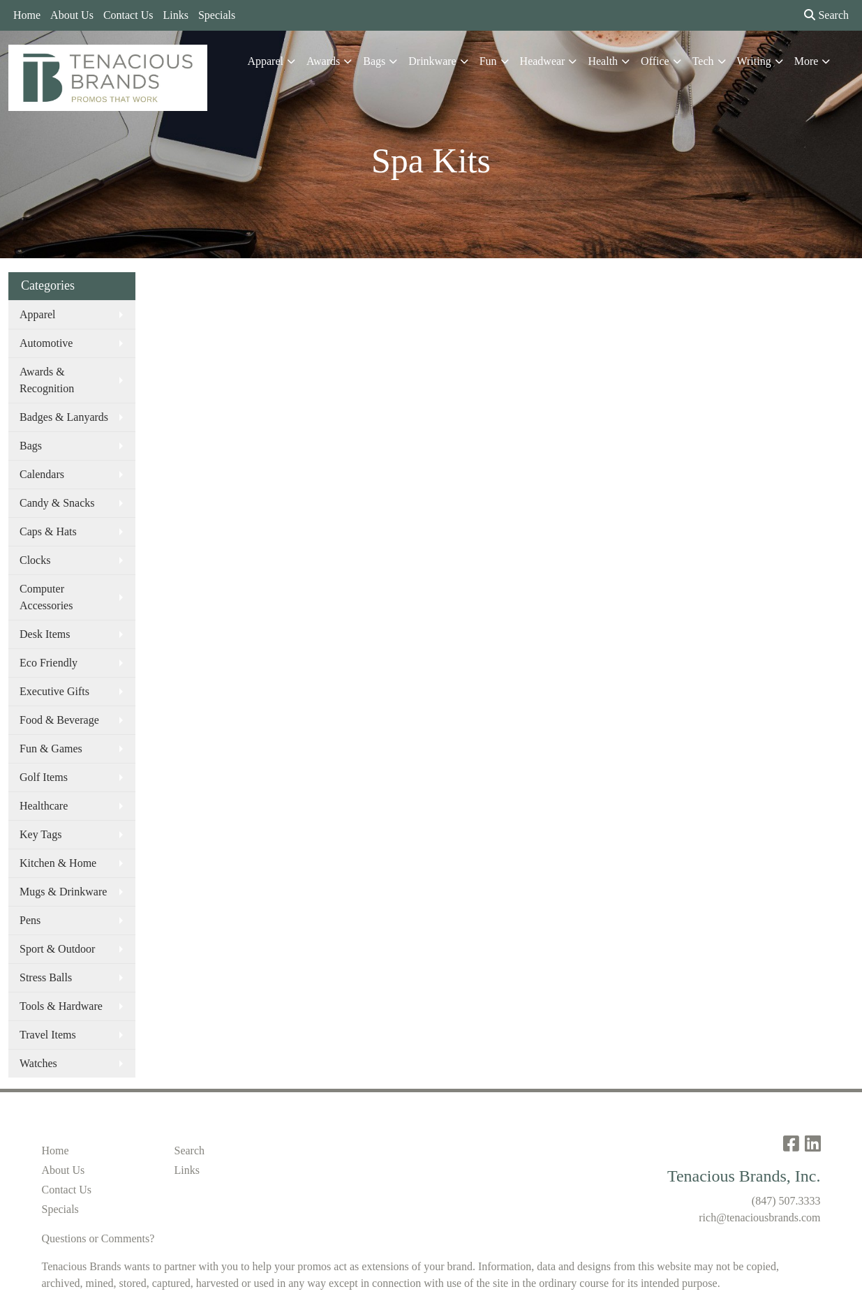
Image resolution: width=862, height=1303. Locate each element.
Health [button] (603, 61)
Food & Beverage (59, 720)
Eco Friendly (48, 663)
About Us (72, 15)
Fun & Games (51, 748)
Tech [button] (703, 61)
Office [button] (655, 61)
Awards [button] (323, 61)
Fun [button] (488, 61)
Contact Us (128, 15)
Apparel (38, 314)
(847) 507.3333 (786, 1201)
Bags (31, 446)
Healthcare (44, 806)
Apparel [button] (265, 61)
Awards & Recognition (47, 380)
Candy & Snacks (57, 503)
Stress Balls (46, 977)
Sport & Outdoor (57, 949)
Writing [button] (754, 61)
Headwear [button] (542, 61)
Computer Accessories (46, 597)
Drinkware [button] (432, 61)
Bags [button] (374, 61)
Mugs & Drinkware (63, 892)
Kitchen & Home (58, 863)
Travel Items (48, 1035)
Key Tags (40, 834)
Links (175, 15)
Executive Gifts (54, 691)
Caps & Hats (48, 531)
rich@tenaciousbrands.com (759, 1217)
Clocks (35, 560)
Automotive (46, 343)
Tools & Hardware (61, 1006)
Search (826, 15)
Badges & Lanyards (64, 417)
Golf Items (44, 777)
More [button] (806, 61)
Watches (38, 1063)
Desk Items (45, 634)
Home (26, 15)
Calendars (42, 474)
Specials (216, 15)
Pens (30, 920)
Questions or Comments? (98, 1238)
